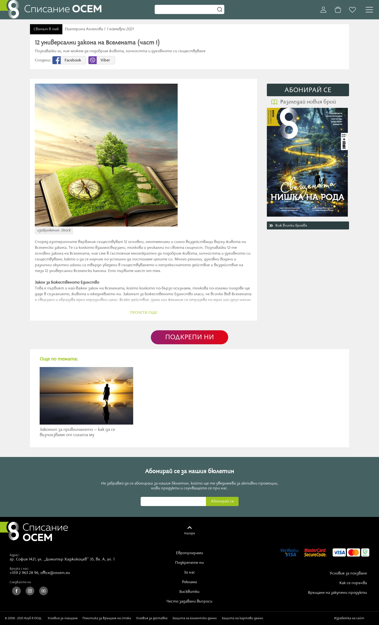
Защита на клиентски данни (194, 618)
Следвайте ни (20, 582)
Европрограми (189, 553)
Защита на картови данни (242, 618)
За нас (189, 572)
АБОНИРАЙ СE (307, 90)
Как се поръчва (353, 583)
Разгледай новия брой (308, 102)
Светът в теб (46, 29)
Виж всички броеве (291, 225)
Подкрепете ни (189, 562)
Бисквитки (189, 591)
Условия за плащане (63, 618)
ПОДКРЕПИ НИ (189, 337)
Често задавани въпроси (189, 601)
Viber (105, 60)
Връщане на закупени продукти (337, 592)
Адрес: (15, 555)
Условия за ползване (348, 573)
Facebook (73, 60)
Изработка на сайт (354, 618)
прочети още (143, 312)
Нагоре (189, 533)
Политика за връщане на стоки (106, 618)
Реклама (189, 582)
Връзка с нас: (19, 569)
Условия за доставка (152, 618)
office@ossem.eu (55, 573)
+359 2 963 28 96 (24, 573)
